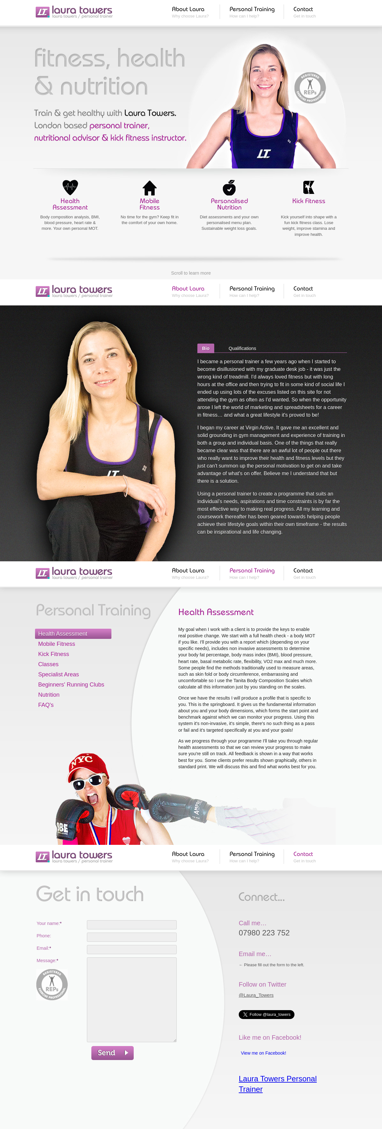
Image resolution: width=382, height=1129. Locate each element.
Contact (303, 8)
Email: (44, 948)
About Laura (188, 8)
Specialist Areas (58, 674)
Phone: (44, 935)
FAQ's (45, 705)
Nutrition (49, 695)
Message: (47, 960)
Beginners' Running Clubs (71, 684)
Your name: (49, 923)
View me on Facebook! (263, 1053)
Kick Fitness (53, 654)
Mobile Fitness (56, 644)
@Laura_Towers (256, 995)
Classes (48, 664)
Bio (205, 348)
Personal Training (252, 8)
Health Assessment (62, 634)
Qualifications (242, 348)
